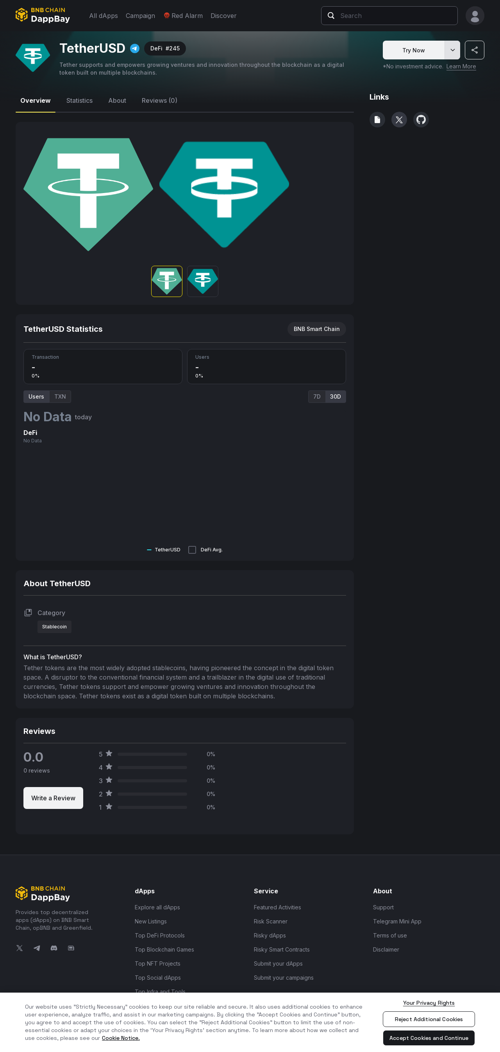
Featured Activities (277, 907)
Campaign (140, 16)
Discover (224, 16)
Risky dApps (270, 935)
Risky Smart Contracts (282, 949)
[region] (250, 1022)
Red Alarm (183, 16)
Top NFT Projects (157, 963)
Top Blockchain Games (164, 949)
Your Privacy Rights (429, 1002)
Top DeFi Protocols (160, 935)
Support (383, 907)
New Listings (151, 921)
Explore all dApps (157, 907)
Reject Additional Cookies (429, 1019)
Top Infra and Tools (160, 991)
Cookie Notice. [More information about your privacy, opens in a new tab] (121, 1037)
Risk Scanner (271, 921)
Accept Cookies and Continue (428, 1037)
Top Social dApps (158, 977)
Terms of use (390, 935)
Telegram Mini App (397, 921)
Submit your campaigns (284, 977)
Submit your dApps (278, 963)
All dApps (103, 16)
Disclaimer (386, 949)
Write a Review (53, 798)
